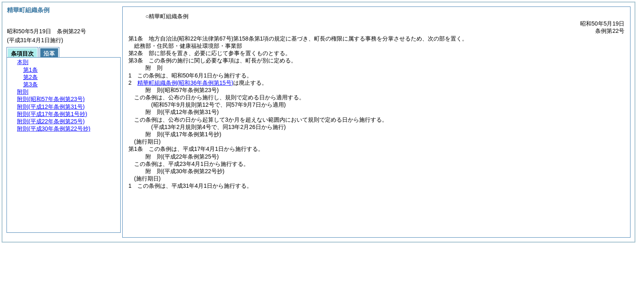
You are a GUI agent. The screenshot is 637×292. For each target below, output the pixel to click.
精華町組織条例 (185, 82)
